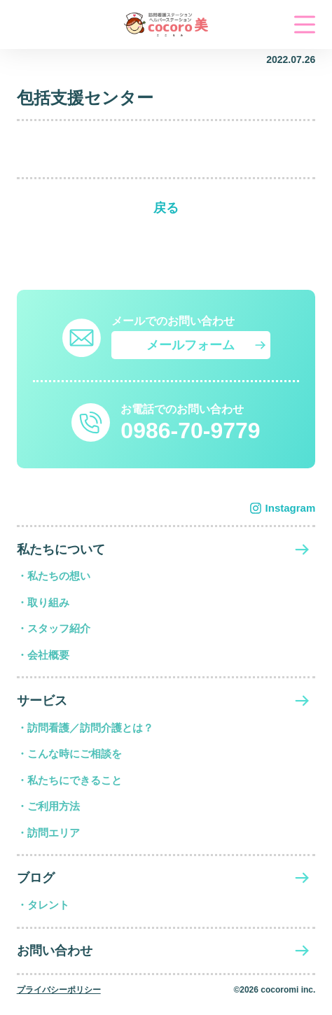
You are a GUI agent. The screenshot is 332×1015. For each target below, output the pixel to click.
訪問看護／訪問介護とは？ (90, 728)
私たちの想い (58, 576)
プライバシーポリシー (59, 990)
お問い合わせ (54, 951)
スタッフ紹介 (58, 628)
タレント (48, 905)
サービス (42, 701)
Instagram (290, 508)
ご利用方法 (53, 806)
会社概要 (48, 655)
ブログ (36, 878)
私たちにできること (74, 780)
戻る (166, 208)
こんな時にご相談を (74, 754)
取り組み (48, 602)
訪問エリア (53, 833)
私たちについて (61, 549)
